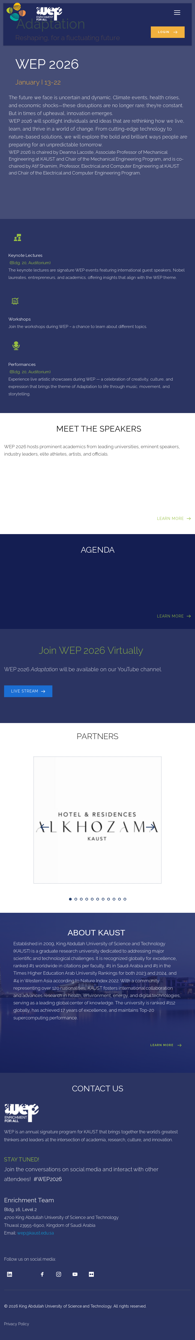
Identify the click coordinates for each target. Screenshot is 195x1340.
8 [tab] (108, 899)
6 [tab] (97, 899)
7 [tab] (103, 899)
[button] (177, 12)
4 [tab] (86, 899)
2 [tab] (75, 899)
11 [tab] (125, 899)
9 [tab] (114, 899)
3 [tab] (81, 899)
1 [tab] (70, 899)
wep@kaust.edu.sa (35, 1233)
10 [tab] (119, 899)
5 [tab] (92, 899)
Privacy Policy (17, 1324)
